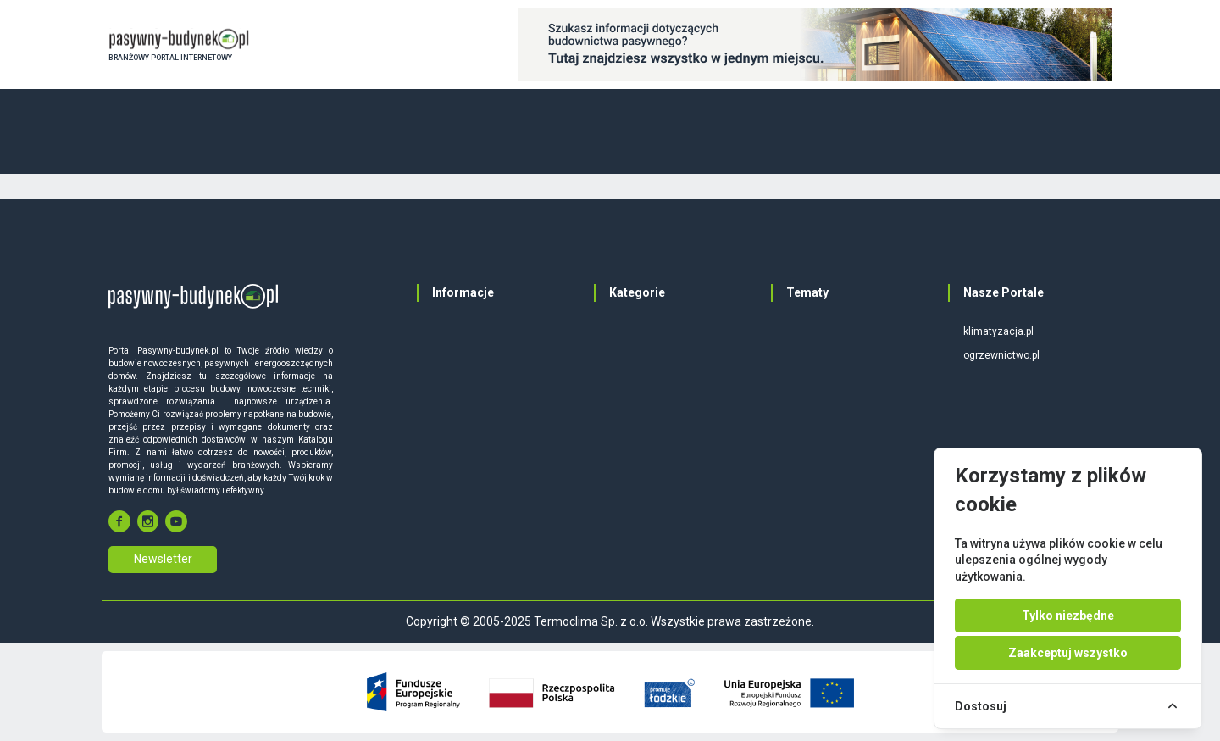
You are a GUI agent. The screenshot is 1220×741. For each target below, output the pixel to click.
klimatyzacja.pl (998, 331)
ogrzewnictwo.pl (1001, 355)
